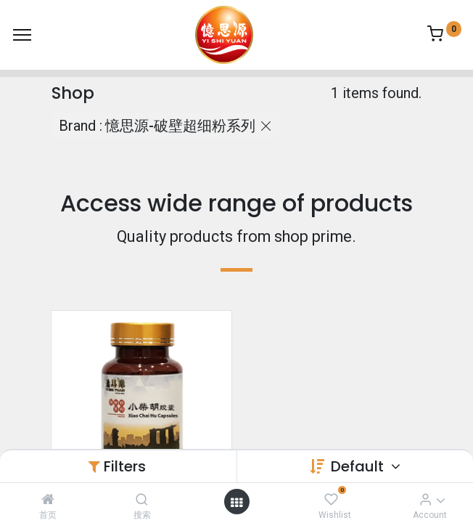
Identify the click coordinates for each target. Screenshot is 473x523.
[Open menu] (236, 502)
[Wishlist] (331, 499)
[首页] (47, 499)
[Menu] (22, 35)
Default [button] (359, 466)
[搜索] (142, 499)
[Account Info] (425, 499)
